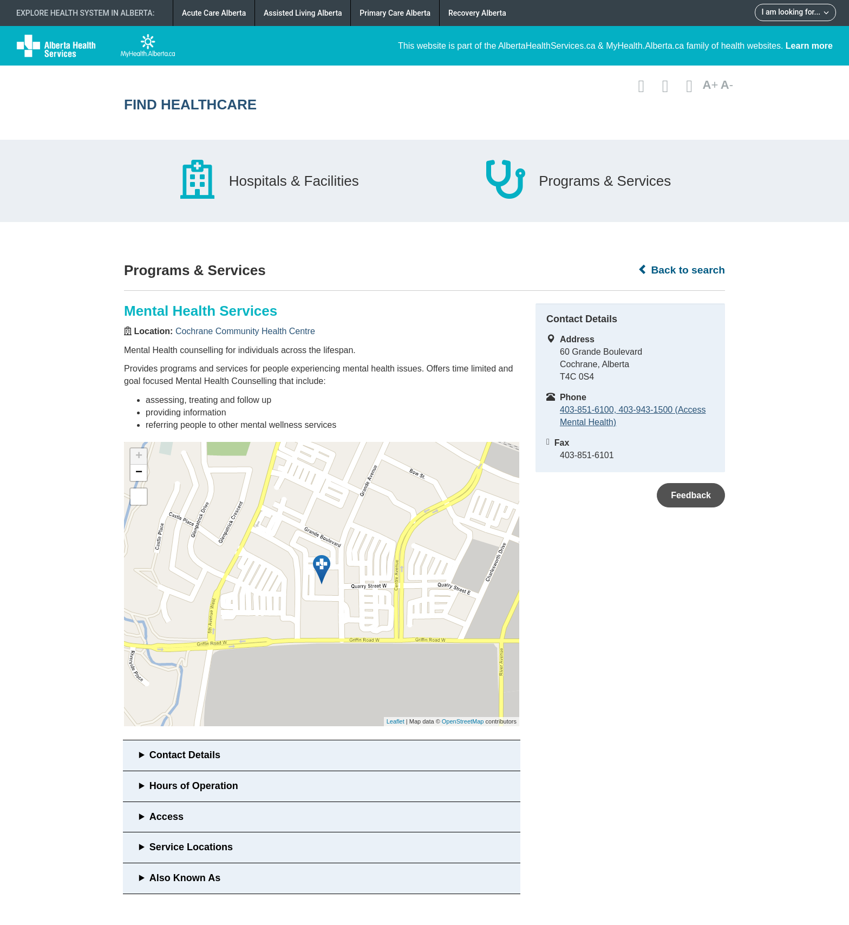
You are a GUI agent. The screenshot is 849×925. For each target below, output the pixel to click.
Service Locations (191, 847)
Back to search (681, 270)
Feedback (691, 495)
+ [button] (138, 456)
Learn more (809, 45)
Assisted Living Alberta (303, 13)
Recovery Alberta (477, 13)
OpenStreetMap (463, 721)
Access (166, 816)
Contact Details (184, 755)
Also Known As (184, 877)
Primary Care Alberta (395, 13)
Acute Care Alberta (214, 13)
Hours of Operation (193, 785)
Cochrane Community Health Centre (245, 331)
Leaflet (395, 721)
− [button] (138, 473)
